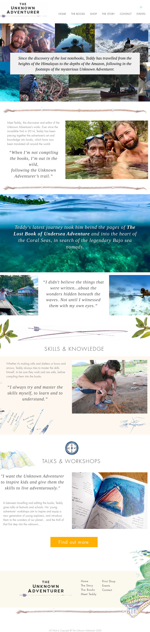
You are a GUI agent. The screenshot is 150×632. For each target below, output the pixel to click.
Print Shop (108, 581)
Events (106, 585)
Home (84, 581)
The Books (88, 590)
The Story (87, 585)
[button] (142, 7)
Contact (107, 590)
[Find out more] (74, 542)
